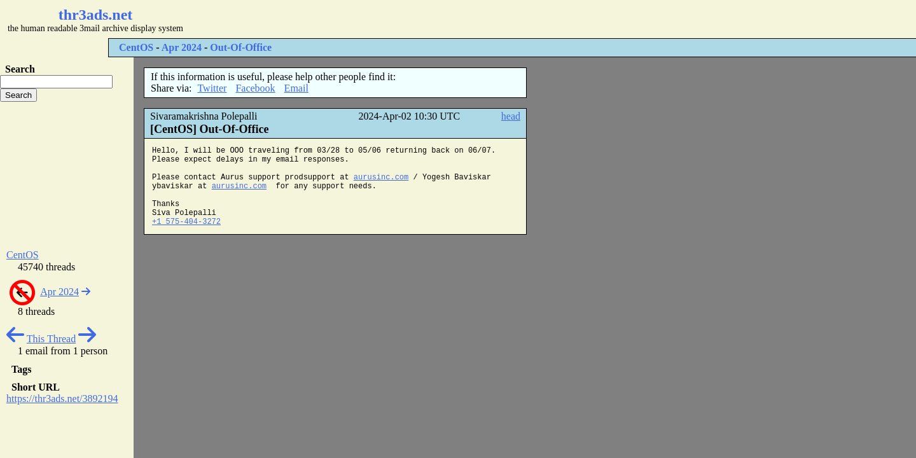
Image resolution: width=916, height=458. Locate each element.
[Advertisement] (379, 19)
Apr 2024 (182, 47)
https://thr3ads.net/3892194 (62, 398)
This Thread (51, 338)
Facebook (255, 88)
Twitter (211, 88)
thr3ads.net (96, 14)
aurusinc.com (381, 177)
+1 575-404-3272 (186, 222)
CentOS (136, 47)
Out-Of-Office (241, 47)
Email (296, 88)
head (510, 116)
